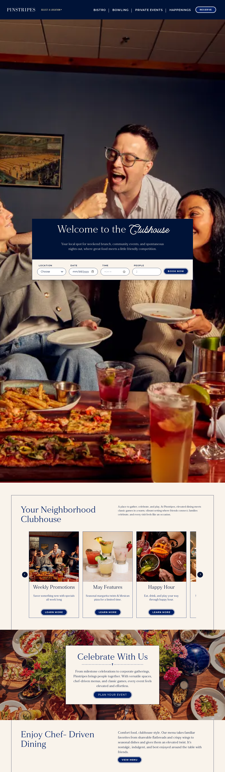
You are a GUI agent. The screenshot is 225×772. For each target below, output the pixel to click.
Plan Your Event (112, 694)
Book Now (176, 271)
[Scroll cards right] (200, 574)
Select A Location (51, 9)
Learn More (54, 612)
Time (105, 265)
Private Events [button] (149, 10)
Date (73, 265)
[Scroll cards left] (25, 574)
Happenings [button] (180, 10)
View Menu (130, 759)
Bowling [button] (120, 10)
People (139, 265)
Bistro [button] (99, 10)
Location (45, 265)
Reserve (206, 9)
